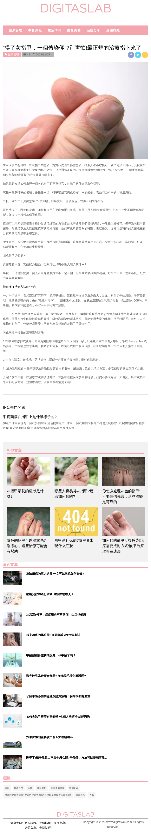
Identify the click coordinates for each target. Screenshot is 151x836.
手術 (7, 788)
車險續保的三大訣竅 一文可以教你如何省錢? (55, 573)
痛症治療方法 (17, 286)
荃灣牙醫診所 (58, 788)
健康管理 (15, 30)
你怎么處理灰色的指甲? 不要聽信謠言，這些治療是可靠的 (122, 496)
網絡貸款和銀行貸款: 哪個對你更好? (49, 594)
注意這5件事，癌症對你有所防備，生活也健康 (56, 614)
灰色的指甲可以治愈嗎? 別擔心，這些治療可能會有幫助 (27, 545)
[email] (145, 54)
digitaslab (75, 8)
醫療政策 (18, 788)
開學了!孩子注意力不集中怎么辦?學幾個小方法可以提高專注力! (67, 757)
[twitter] (138, 54)
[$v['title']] (12, 578)
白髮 (91, 795)
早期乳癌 (73, 788)
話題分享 (93, 30)
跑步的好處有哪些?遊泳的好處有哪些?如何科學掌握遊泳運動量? (38, 795)
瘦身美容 (74, 30)
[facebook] (131, 54)
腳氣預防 (41, 788)
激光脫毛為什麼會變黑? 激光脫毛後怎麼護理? (56, 675)
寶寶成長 (80, 795)
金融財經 (113, 30)
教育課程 (35, 30)
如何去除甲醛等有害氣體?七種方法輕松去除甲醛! (58, 716)
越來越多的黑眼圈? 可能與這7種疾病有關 (53, 635)
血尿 (30, 788)
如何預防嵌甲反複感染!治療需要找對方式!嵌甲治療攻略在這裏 (123, 545)
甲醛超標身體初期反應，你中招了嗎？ (51, 655)
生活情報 (54, 30)
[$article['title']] (28, 471)
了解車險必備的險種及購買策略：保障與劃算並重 (58, 696)
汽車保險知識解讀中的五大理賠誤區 (49, 737)
